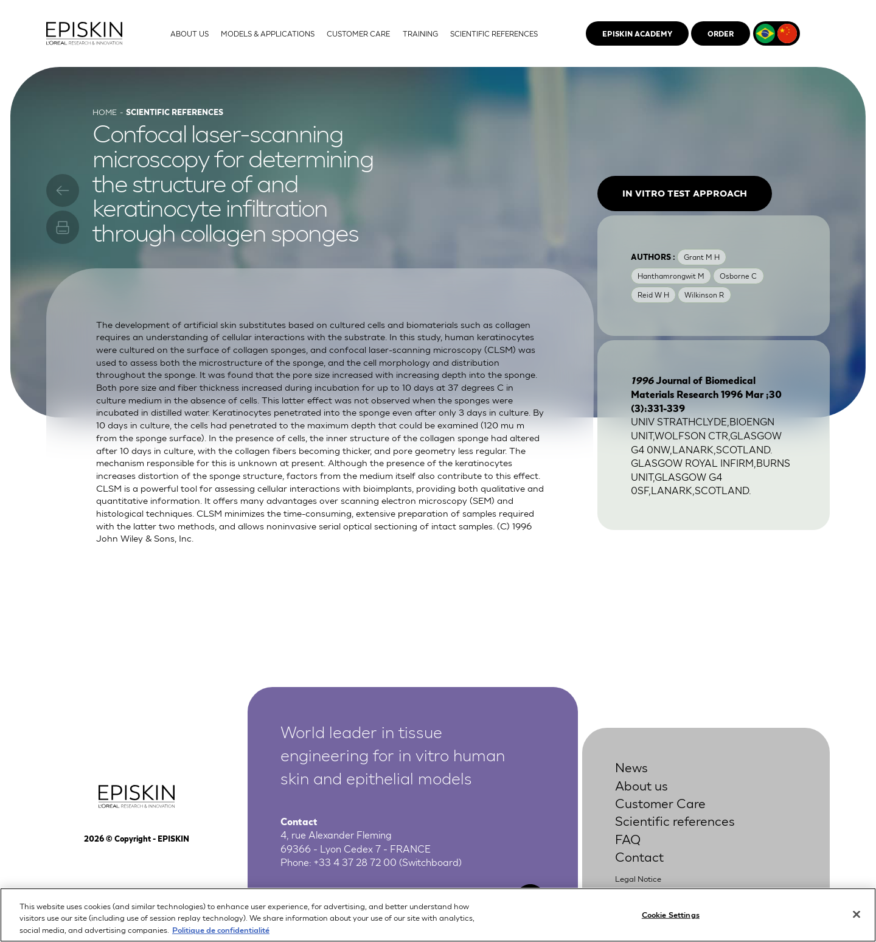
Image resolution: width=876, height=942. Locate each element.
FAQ (628, 838)
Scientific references (675, 820)
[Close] (856, 917)
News (631, 766)
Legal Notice (638, 878)
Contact (639, 856)
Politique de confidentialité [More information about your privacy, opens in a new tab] (220, 934)
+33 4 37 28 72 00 (355, 861)
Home (104, 111)
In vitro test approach (684, 193)
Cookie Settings (671, 918)
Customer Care (660, 802)
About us (641, 784)
